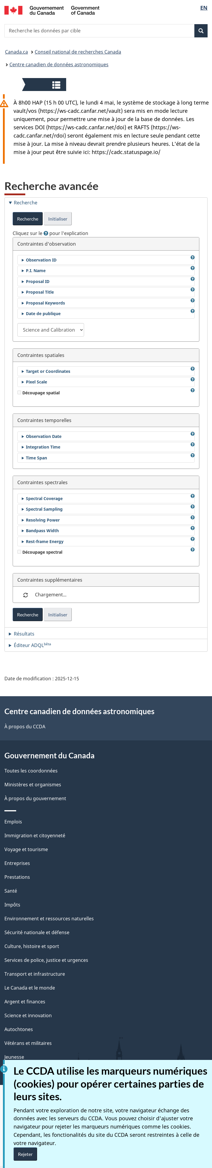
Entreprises (17, 863)
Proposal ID (37, 281)
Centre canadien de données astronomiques (58, 64)
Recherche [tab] (25, 202)
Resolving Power (43, 520)
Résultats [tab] (24, 634)
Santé (10, 891)
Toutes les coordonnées (31, 770)
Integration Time (43, 447)
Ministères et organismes (32, 784)
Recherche (27, 218)
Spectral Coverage (44, 498)
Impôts (12, 904)
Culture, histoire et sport (31, 946)
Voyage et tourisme (26, 849)
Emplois (13, 821)
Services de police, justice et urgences (46, 960)
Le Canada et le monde (29, 988)
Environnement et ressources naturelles (49, 918)
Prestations (17, 877)
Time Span (36, 458)
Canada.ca (16, 52)
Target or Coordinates (48, 371)
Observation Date (43, 436)
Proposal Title (40, 292)
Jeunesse (14, 1057)
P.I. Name (36, 270)
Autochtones (18, 1029)
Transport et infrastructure (34, 974)
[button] (45, 84)
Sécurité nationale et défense (36, 932)
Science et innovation (28, 1015)
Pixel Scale (36, 382)
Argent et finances (24, 1001)
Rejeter (25, 1154)
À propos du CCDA (24, 726)
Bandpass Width (42, 530)
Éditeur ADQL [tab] (32, 644)
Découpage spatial (38, 393)
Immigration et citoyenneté (34, 835)
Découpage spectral (39, 552)
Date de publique (43, 313)
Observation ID (41, 260)
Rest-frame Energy (45, 541)
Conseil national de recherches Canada (78, 52)
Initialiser (57, 218)
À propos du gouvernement (35, 798)
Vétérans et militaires (28, 1043)
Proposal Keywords (45, 303)
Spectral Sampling (44, 509)
